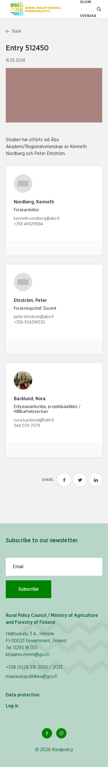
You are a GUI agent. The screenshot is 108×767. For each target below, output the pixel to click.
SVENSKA (88, 16)
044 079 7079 (27, 426)
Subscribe (28, 589)
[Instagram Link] (61, 733)
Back (13, 31)
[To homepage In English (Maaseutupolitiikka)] (36, 9)
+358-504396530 (29, 322)
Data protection (22, 695)
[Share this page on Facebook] (64, 479)
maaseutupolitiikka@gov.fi (31, 676)
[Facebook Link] (47, 733)
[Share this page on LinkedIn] (95, 479)
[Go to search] (99, 9)
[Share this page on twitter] (79, 479)
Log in (12, 706)
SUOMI (85, 2)
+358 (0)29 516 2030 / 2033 (34, 667)
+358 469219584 (28, 224)
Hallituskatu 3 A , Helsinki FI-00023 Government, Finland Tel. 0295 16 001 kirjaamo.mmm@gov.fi (36, 644)
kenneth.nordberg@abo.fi (37, 219)
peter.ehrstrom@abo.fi (34, 317)
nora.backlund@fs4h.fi (34, 420)
